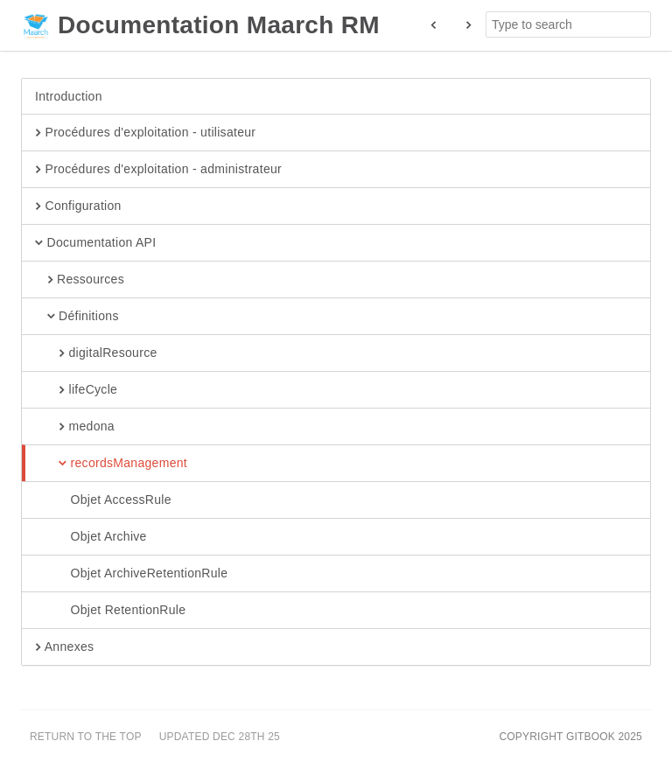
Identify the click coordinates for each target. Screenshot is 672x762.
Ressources (79, 280)
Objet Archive (91, 537)
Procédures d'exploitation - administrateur (158, 169)
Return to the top (86, 737)
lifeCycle (76, 390)
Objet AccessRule (103, 500)
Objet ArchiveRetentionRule (131, 574)
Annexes (64, 647)
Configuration (78, 206)
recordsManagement (111, 463)
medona (75, 427)
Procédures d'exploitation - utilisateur (145, 133)
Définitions (77, 316)
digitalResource (96, 353)
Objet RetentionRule (110, 610)
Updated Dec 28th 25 (219, 737)
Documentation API (95, 243)
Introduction (68, 96)
